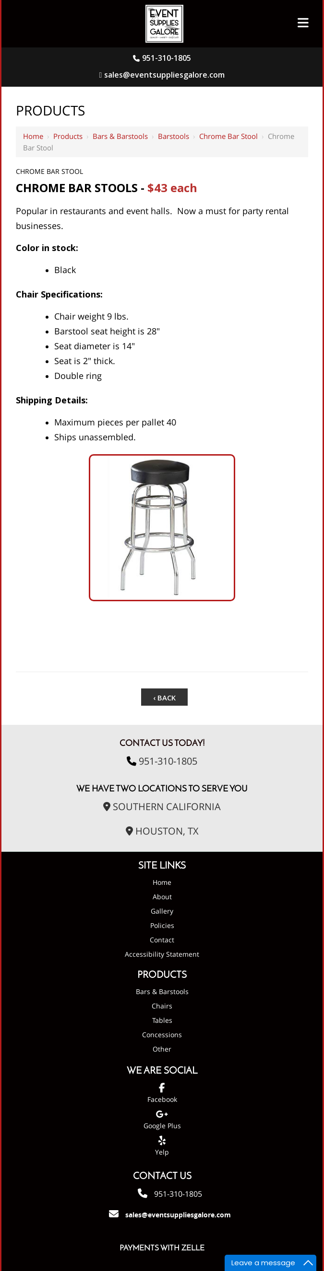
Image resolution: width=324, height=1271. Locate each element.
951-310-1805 (166, 58)
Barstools (173, 136)
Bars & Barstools (120, 136)
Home (33, 136)
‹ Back (164, 695)
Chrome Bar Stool (228, 136)
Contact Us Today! (162, 737)
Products (68, 136)
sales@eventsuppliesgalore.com (162, 74)
